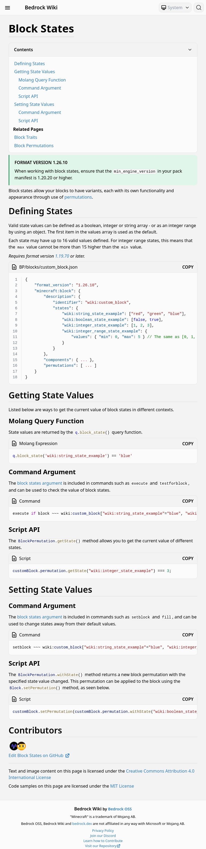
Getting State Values (34, 72)
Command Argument (40, 88)
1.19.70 (62, 255)
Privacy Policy (103, 827)
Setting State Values (34, 104)
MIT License (122, 783)
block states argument (39, 482)
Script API (28, 96)
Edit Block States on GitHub (39, 752)
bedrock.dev (82, 820)
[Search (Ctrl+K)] (199, 7)
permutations (78, 197)
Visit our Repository (103, 842)
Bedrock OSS (120, 806)
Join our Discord (103, 832)
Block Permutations (34, 146)
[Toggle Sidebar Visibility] (7, 7)
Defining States (29, 63)
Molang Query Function (42, 80)
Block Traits (25, 137)
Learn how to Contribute (103, 837)
